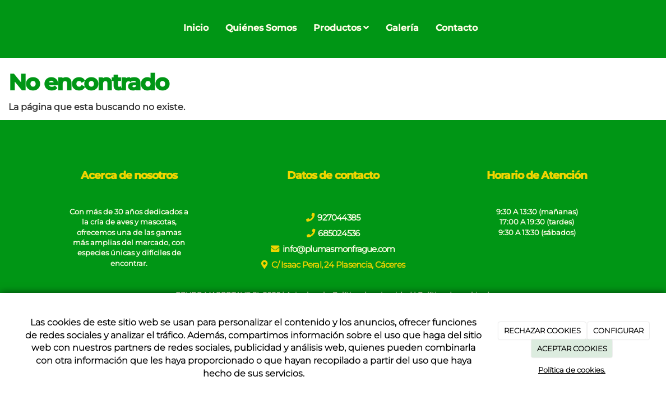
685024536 (338, 233)
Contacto (457, 27)
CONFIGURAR (618, 330)
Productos (341, 27)
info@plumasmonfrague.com (339, 249)
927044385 (338, 217)
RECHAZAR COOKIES (542, 330)
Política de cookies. (571, 369)
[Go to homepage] (5, 28)
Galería (402, 27)
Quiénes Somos (261, 27)
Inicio (196, 27)
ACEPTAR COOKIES (572, 348)
